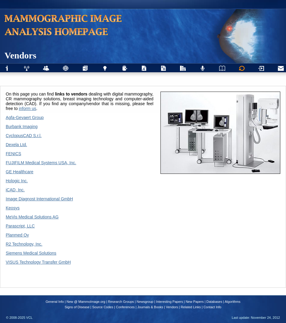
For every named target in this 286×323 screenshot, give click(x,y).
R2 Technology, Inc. (24, 244)
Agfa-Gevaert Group (25, 117)
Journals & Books (150, 307)
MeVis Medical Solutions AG (32, 217)
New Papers (195, 301)
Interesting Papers (169, 301)
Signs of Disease (77, 307)
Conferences (125, 307)
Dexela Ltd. (16, 144)
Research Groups (121, 301)
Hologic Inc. (17, 180)
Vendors (172, 307)
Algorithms (233, 301)
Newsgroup (145, 301)
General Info (55, 301)
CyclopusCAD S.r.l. (24, 135)
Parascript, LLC (20, 226)
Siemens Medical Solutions (31, 253)
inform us (27, 108)
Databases (214, 301)
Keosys (13, 207)
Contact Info (212, 307)
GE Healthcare (19, 171)
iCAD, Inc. (15, 189)
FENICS (13, 153)
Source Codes (102, 307)
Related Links (191, 307)
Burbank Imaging (22, 126)
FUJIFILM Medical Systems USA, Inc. (41, 162)
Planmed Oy (17, 235)
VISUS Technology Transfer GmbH (38, 262)
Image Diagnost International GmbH (39, 198)
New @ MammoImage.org (86, 301)
